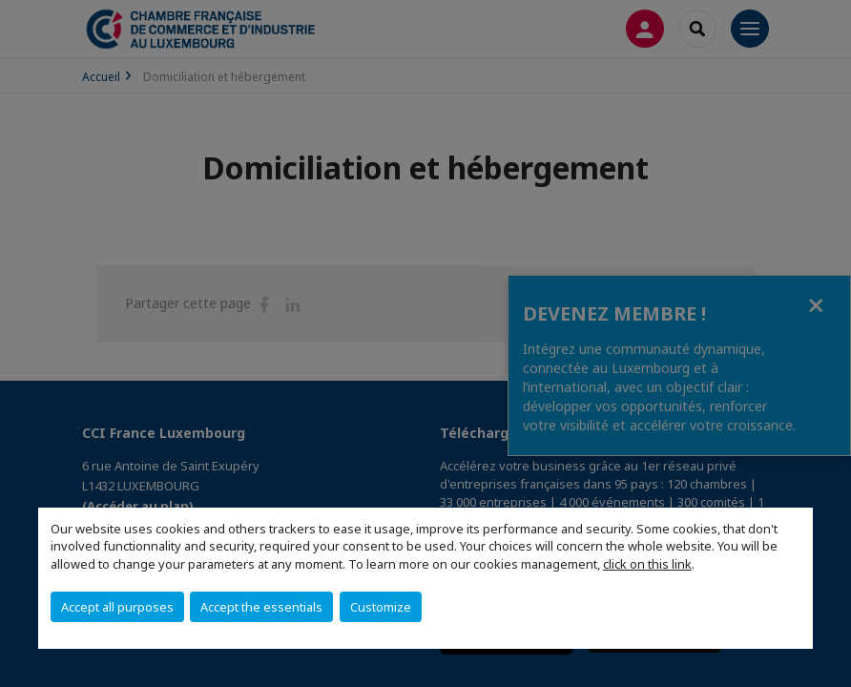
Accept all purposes (117, 606)
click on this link (647, 563)
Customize (380, 606)
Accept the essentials (261, 606)
